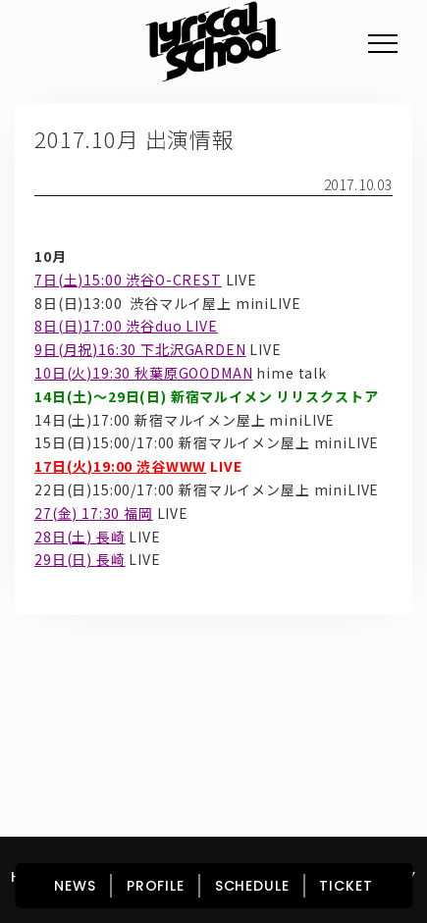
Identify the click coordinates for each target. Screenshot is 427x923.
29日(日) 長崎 (80, 559)
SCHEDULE (252, 886)
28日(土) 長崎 (80, 536)
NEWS (74, 886)
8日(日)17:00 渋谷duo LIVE (126, 325)
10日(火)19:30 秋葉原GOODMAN (143, 373)
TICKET (345, 886)
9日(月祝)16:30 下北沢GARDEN (140, 349)
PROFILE (156, 886)
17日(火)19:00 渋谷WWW (120, 466)
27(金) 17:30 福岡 (93, 513)
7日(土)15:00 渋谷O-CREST (128, 279)
